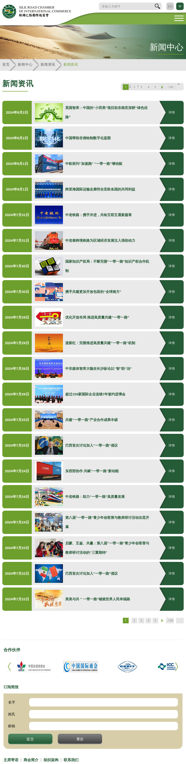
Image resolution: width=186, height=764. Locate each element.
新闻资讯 (48, 64)
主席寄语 (10, 760)
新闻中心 (25, 64)
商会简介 (31, 760)
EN (170, 6)
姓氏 (11, 714)
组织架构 (51, 760)
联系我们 (71, 760)
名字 (11, 702)
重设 (80, 739)
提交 (30, 739)
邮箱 (11, 726)
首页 (6, 64)
